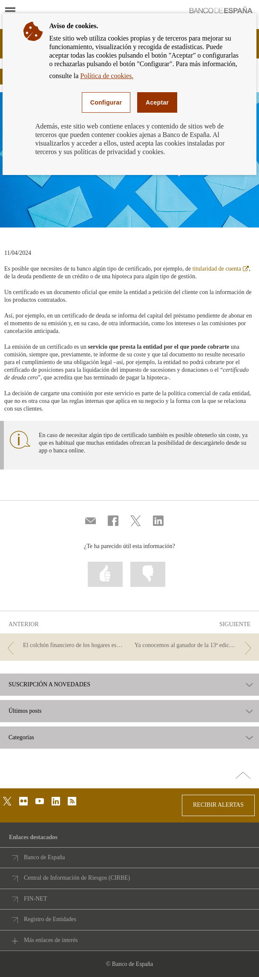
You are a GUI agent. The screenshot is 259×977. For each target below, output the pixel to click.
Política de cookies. (106, 75)
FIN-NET (35, 898)
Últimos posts (25, 711)
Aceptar (157, 102)
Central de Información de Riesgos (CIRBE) (77, 878)
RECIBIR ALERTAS (218, 805)
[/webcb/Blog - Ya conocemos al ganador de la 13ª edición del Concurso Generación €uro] (195, 645)
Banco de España (44, 857)
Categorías (21, 738)
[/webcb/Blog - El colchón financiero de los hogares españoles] (64, 645)
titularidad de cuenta (221, 268)
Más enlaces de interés (51, 940)
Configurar (106, 102)
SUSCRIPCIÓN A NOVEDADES (49, 685)
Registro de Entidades (50, 919)
